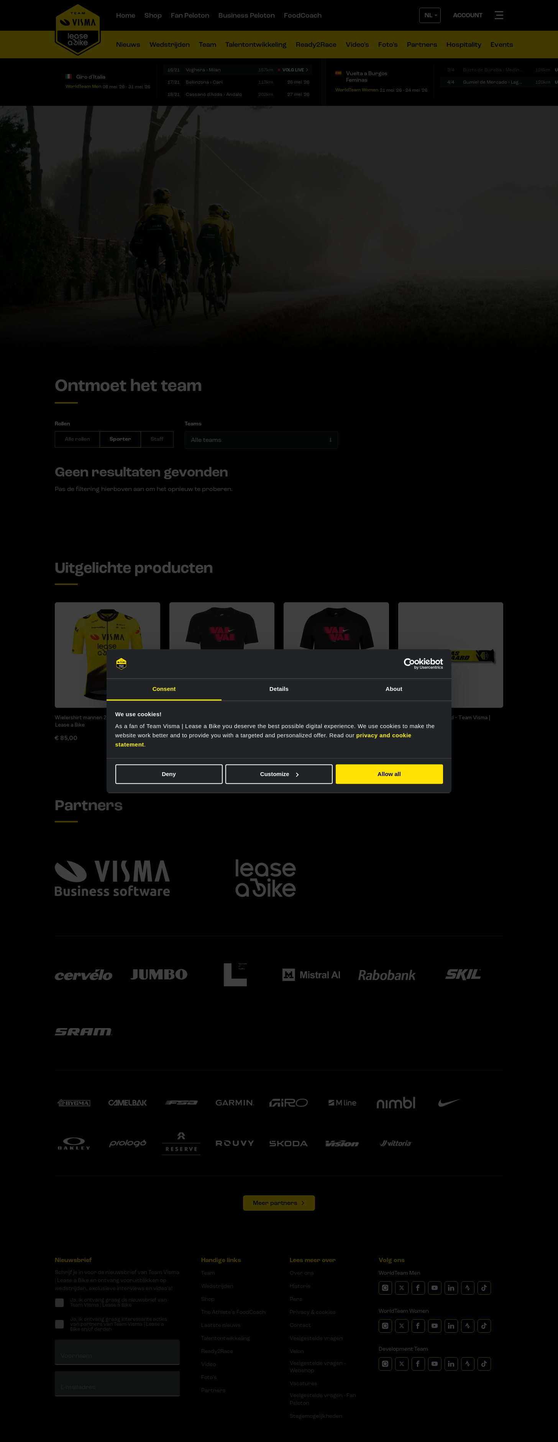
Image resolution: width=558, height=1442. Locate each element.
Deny (169, 774)
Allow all (389, 774)
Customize (279, 774)
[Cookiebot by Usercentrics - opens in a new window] (409, 663)
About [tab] (394, 689)
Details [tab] (279, 689)
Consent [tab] (164, 689)
